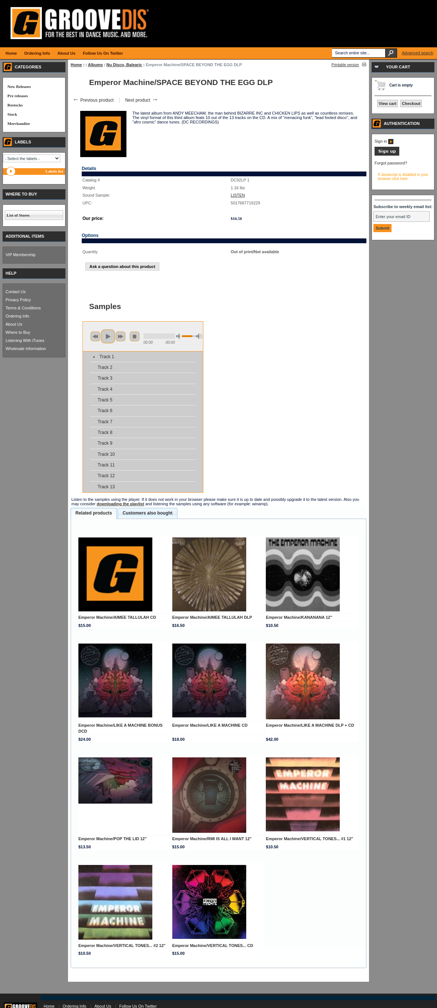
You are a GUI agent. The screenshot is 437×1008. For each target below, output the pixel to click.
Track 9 (105, 443)
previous (95, 336)
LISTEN (238, 195)
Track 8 (105, 432)
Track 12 (106, 475)
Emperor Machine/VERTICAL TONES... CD (212, 945)
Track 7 (105, 421)
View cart (387, 103)
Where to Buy (18, 332)
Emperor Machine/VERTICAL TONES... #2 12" (122, 945)
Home (76, 64)
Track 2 (105, 367)
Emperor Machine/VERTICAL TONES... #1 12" (309, 838)
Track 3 (105, 378)
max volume (199, 336)
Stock (12, 114)
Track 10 (106, 454)
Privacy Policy (18, 300)
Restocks (15, 105)
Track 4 (105, 389)
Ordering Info (17, 316)
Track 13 (106, 486)
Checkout (411, 103)
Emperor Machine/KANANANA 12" (299, 617)
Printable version (345, 65)
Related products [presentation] (93, 513)
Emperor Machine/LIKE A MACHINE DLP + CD (310, 725)
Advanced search (417, 53)
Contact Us (16, 291)
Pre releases (17, 96)
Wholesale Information (26, 348)
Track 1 (106, 356)
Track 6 (105, 410)
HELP (11, 273)
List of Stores (18, 215)
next (120, 336)
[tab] (94, 513)
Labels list (54, 171)
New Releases (19, 86)
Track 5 (105, 400)
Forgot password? (391, 163)
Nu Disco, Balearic (124, 64)
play (108, 336)
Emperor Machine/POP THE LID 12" (112, 838)
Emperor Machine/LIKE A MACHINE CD (210, 725)
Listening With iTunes (25, 340)
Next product (141, 100)
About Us (14, 324)
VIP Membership (20, 254)
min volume (179, 336)
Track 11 (106, 465)
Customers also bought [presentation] (147, 513)
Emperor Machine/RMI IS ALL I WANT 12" (212, 838)
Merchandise (18, 123)
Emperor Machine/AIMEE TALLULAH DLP (212, 617)
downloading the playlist (120, 504)
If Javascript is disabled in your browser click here (403, 177)
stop (134, 336)
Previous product (93, 100)
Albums (95, 64)
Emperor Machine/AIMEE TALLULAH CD (117, 617)
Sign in (384, 141)
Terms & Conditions (23, 308)
